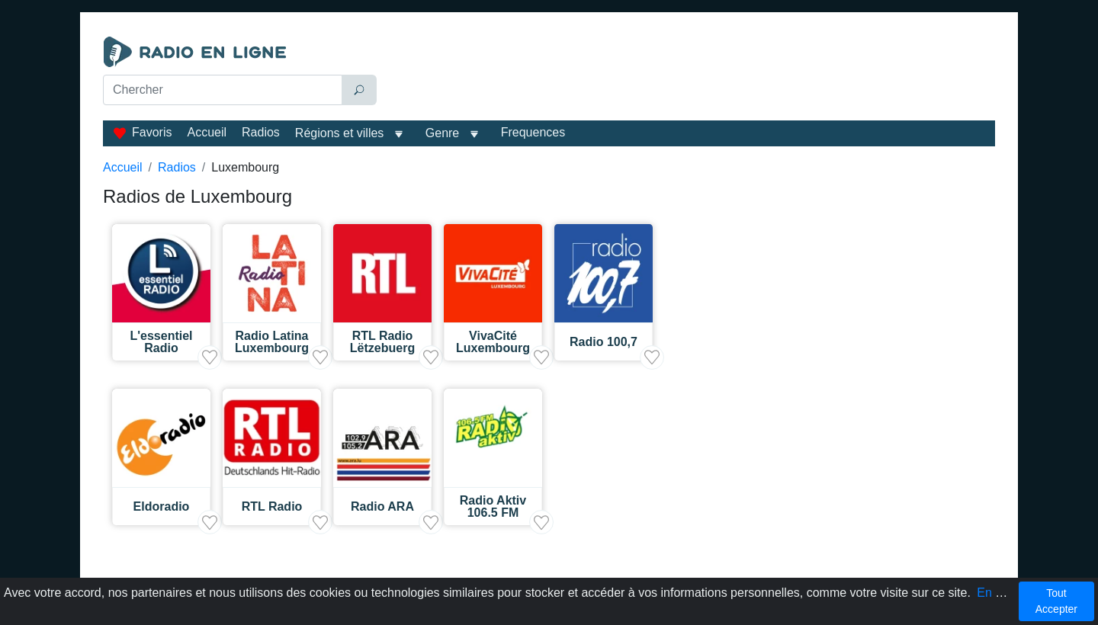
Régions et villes (339, 133)
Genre (442, 133)
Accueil (206, 132)
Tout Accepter (1056, 601)
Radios (261, 132)
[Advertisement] (689, 75)
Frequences (533, 132)
